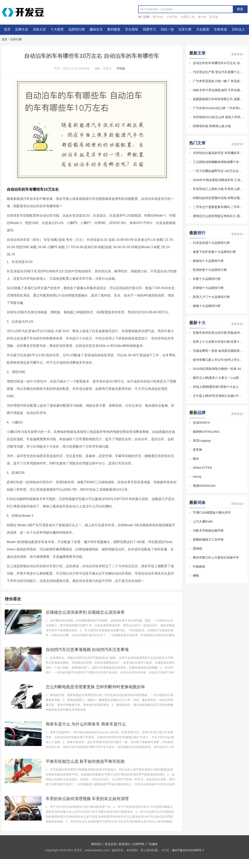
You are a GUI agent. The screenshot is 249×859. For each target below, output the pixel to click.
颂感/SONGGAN (204, 485)
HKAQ (197, 476)
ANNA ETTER (202, 467)
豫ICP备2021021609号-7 (188, 850)
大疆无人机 (188, 16)
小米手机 (172, 16)
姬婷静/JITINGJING (206, 431)
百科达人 (238, 29)
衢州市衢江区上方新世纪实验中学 (216, 557)
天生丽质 (202, 29)
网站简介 (97, 844)
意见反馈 (110, 844)
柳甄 (196, 575)
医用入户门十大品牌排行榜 (211, 297)
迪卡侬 (202, 16)
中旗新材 (199, 566)
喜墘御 (197, 449)
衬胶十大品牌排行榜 (207, 279)
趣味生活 (96, 29)
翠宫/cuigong (202, 440)
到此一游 (167, 29)
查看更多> (237, 54)
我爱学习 (149, 29)
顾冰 (196, 458)
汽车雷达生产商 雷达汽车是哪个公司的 (219, 72)
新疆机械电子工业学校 (208, 539)
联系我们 (124, 844)
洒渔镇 (197, 548)
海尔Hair (158, 16)
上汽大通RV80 (203, 521)
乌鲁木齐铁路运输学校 (208, 530)
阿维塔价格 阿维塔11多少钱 (212, 126)
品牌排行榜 (76, 29)
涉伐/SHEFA (201, 422)
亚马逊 (213, 16)
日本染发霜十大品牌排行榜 (211, 242)
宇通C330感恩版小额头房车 (212, 512)
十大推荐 (57, 29)
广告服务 (152, 844)
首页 (7, 29)
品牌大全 (21, 29)
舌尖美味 (131, 29)
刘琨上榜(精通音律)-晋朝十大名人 (216, 386)
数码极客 (114, 29)
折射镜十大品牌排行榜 (208, 288)
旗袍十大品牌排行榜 (207, 306)
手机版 (120, 68)
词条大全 (39, 29)
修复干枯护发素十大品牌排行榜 (214, 252)
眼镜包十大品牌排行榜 (208, 261)
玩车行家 (185, 29)
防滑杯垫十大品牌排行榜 (210, 270)
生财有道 (220, 29)
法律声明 (138, 844)
